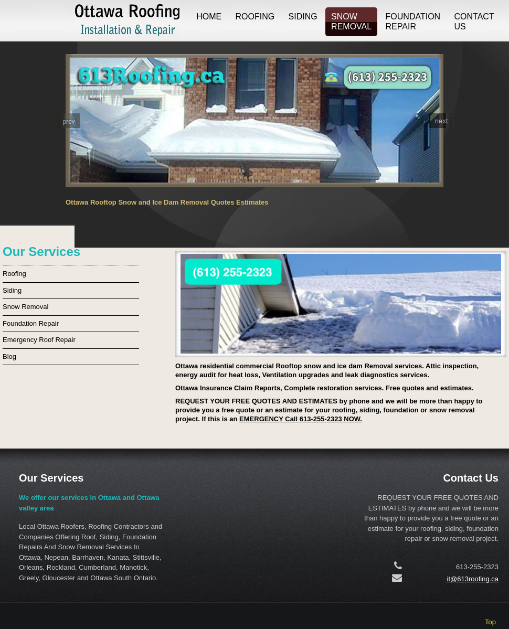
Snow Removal (351, 21)
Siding (303, 16)
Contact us (474, 21)
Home (208, 16)
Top (490, 622)
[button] (67, 120)
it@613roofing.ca (473, 579)
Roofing (255, 16)
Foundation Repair (413, 21)
